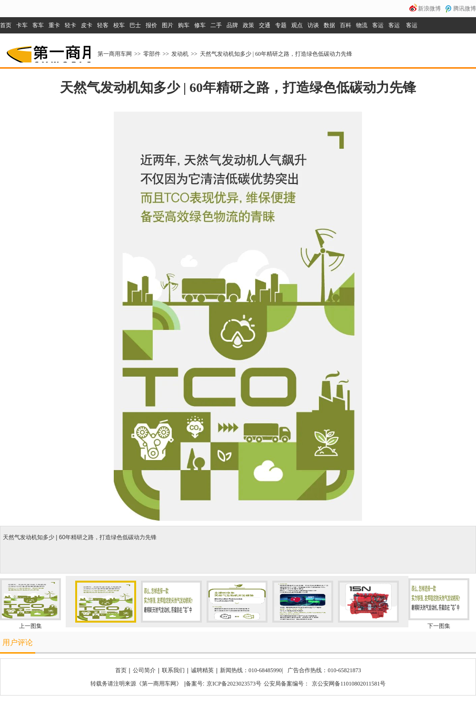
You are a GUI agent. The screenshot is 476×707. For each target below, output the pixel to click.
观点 (297, 25)
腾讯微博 (464, 8)
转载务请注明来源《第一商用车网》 (136, 683)
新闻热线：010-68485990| (251, 670)
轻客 (103, 25)
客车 (38, 25)
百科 (345, 25)
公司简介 (144, 670)
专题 (281, 25)
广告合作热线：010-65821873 (324, 670)
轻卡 (70, 25)
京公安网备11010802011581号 (349, 683)
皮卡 (86, 25)
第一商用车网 (47, 50)
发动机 (179, 54)
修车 (200, 25)
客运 (378, 25)
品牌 (232, 25)
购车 (183, 25)
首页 (5, 25)
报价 (151, 25)
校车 (119, 25)
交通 (264, 25)
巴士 (135, 25)
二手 (216, 25)
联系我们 (173, 670)
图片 (167, 25)
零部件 (151, 54)
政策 (248, 25)
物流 (361, 25)
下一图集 (438, 626)
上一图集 (30, 626)
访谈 (313, 25)
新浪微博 (429, 8)
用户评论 (17, 642)
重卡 (54, 25)
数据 (329, 25)
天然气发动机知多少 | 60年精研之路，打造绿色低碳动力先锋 (276, 54)
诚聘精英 (202, 670)
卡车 (22, 25)
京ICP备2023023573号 (234, 683)
